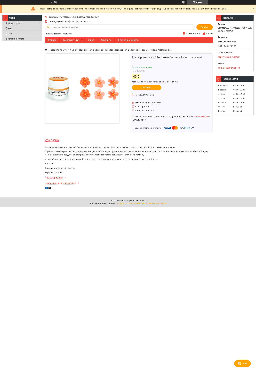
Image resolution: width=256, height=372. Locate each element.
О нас (8, 28)
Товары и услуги (14, 23)
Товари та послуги (58, 49)
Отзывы (9, 33)
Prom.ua (143, 202)
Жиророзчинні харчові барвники (106, 49)
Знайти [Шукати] (204, 27)
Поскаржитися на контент (128, 205)
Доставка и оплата (15, 38)
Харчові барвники (79, 49)
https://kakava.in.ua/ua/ (229, 56)
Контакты (106, 40)
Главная (52, 40)
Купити (147, 87)
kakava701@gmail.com (229, 67)
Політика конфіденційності (153, 205)
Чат (242, 363)
